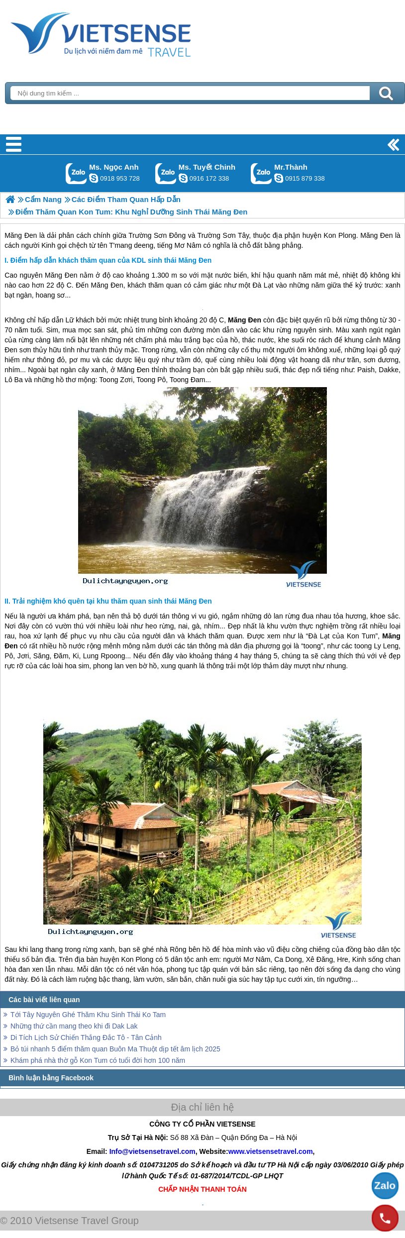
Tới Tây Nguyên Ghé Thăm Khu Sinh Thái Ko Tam (88, 1015)
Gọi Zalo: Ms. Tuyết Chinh (166, 173)
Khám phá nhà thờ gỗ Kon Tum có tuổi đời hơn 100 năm (97, 1060)
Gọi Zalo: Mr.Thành (261, 173)
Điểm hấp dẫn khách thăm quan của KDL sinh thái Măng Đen (111, 260)
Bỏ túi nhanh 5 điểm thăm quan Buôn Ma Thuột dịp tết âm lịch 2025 (115, 1049)
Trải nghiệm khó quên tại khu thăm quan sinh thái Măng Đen (112, 601)
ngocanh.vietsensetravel (94, 178)
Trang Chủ (125, 32)
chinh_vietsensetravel (183, 178)
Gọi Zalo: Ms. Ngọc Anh (76, 173)
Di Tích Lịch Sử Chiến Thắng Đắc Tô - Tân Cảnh (86, 1037)
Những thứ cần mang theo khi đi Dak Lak (74, 1026)
